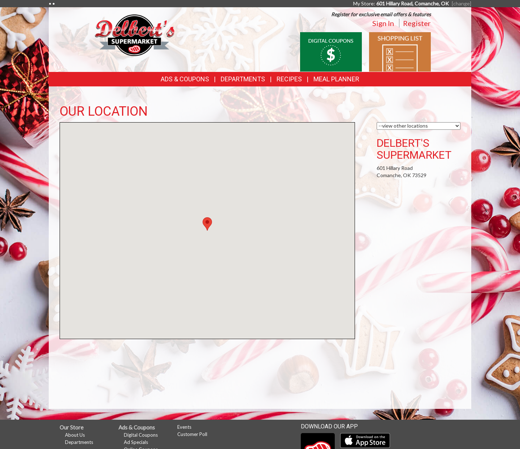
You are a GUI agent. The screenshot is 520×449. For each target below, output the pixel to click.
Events (184, 427)
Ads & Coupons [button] (185, 79)
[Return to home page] (135, 34)
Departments (79, 442)
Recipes (289, 79)
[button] (207, 224)
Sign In (383, 23)
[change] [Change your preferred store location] (461, 3)
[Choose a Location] (419, 126)
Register (417, 23)
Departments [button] (243, 79)
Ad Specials (136, 442)
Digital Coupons (141, 435)
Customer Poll (192, 434)
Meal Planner (336, 79)
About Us (75, 435)
